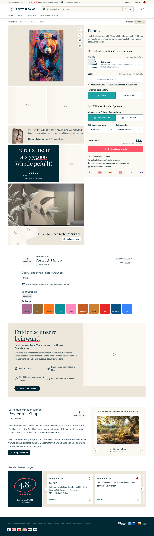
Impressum (87, 523)
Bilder (10, 15)
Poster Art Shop (21, 9)
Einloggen (128, 2)
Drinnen (101, 95)
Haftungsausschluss (39, 523)
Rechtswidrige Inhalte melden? (59, 523)
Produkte (32, 15)
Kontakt (137, 2)
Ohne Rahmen (102, 117)
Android (58, 139)
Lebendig (27, 296)
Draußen (129, 95)
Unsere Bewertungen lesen (33, 182)
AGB (28, 523)
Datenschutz (77, 523)
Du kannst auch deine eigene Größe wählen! (112, 84)
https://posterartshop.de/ (46, 432)
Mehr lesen (126, 262)
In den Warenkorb (115, 149)
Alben (20, 15)
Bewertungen (43, 2)
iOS (49, 139)
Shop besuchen (124, 258)
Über (49, 15)
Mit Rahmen (129, 117)
